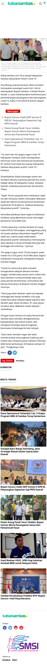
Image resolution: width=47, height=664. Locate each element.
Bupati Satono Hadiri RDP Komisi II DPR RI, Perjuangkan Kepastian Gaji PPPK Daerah (23, 120)
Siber (14, 660)
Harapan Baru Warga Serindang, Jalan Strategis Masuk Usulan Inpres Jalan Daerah (20, 451)
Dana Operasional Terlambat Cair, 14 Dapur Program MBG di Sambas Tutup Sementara (24, 142)
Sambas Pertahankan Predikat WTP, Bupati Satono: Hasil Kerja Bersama (23, 597)
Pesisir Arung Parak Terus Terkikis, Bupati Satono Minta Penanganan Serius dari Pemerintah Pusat (22, 131)
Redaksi (6, 660)
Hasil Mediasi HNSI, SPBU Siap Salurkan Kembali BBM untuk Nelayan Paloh (21, 562)
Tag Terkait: (7, 360)
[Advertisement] (23, 19)
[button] (44, 2)
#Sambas (20, 360)
